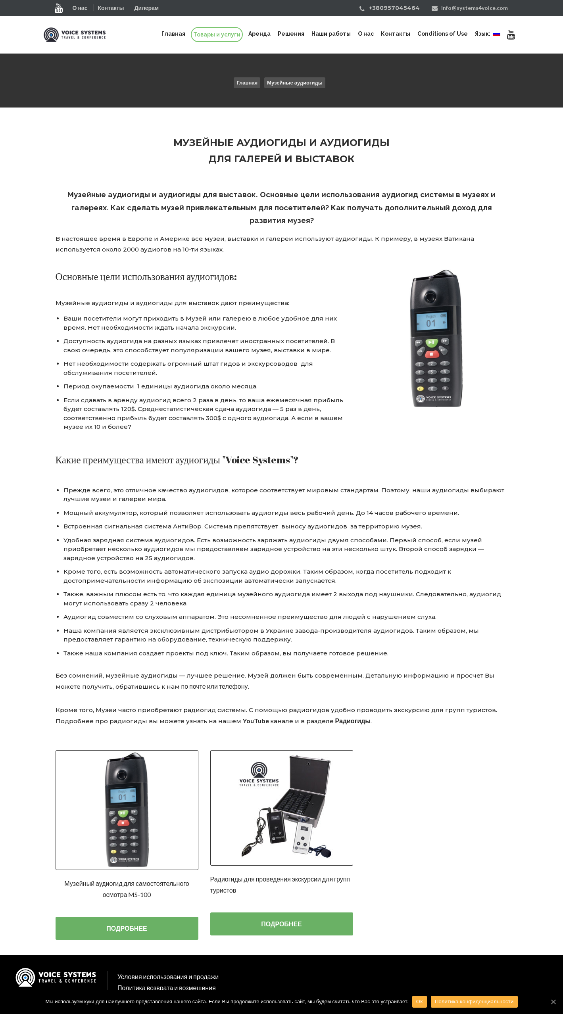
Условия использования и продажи (168, 976)
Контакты (111, 7)
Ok (419, 1001)
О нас (80, 7)
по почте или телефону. (215, 686)
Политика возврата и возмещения (166, 987)
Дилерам (146, 7)
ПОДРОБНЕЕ (126, 928)
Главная (246, 82)
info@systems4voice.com (474, 7)
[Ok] (553, 1002)
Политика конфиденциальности (474, 1001)
